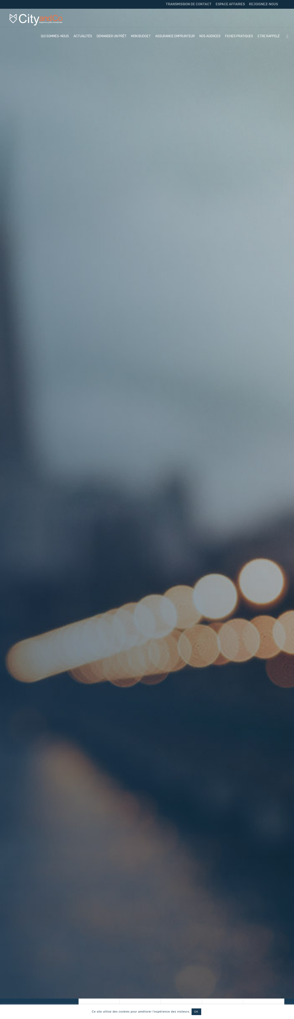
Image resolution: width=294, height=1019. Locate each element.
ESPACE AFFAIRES (230, 4)
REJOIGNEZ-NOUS (263, 4)
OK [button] (196, 1011)
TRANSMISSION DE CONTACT (189, 4)
